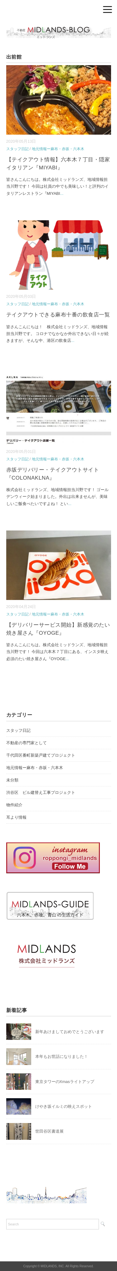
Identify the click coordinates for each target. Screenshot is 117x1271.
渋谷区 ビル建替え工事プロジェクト (40, 792)
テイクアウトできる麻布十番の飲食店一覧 (58, 315)
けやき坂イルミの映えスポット (63, 1106)
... (62, 193)
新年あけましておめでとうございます (69, 1031)
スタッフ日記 (17, 149)
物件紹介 (14, 805)
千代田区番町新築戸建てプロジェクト (40, 755)
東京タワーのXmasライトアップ (64, 1081)
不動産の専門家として (26, 743)
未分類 (12, 780)
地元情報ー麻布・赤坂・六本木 (58, 149)
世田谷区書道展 (49, 1131)
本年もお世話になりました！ (61, 1056)
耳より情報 (16, 817)
